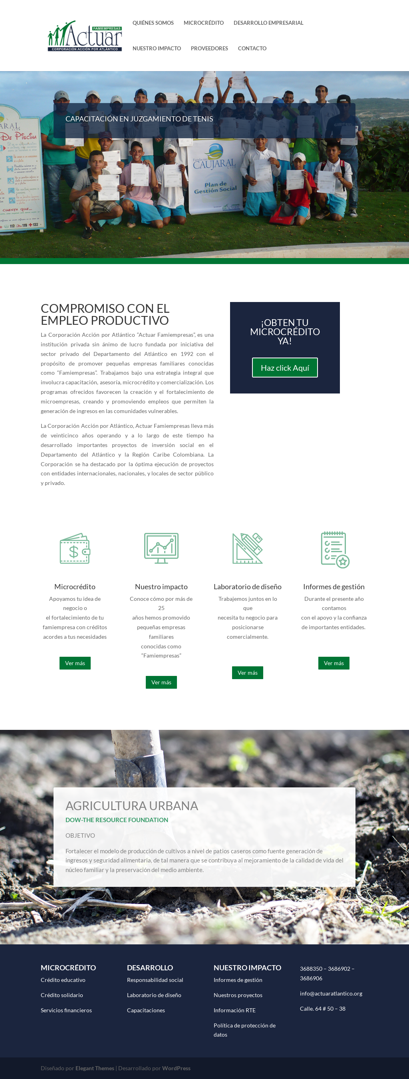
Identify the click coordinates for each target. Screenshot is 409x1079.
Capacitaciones (146, 1010)
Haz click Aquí (285, 367)
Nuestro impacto (161, 586)
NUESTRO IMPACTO (157, 49)
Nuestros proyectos (238, 995)
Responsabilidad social (155, 979)
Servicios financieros (66, 1010)
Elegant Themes (94, 1068)
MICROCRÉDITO (204, 23)
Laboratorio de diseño (154, 995)
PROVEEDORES (209, 49)
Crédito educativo (63, 979)
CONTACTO (252, 49)
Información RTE (235, 1010)
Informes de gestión (238, 979)
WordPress (176, 1068)
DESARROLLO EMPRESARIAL (269, 23)
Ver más (75, 663)
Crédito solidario (62, 995)
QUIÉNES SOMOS (153, 23)
